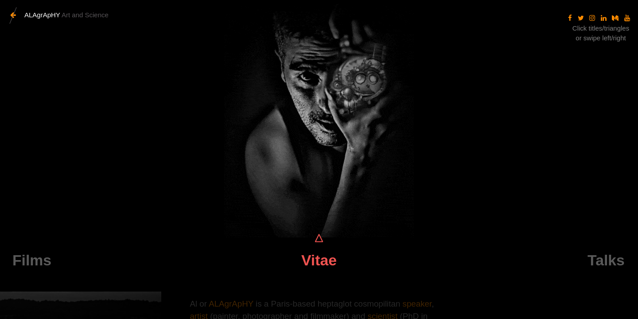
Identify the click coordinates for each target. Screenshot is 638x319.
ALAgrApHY (231, 303)
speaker (417, 303)
